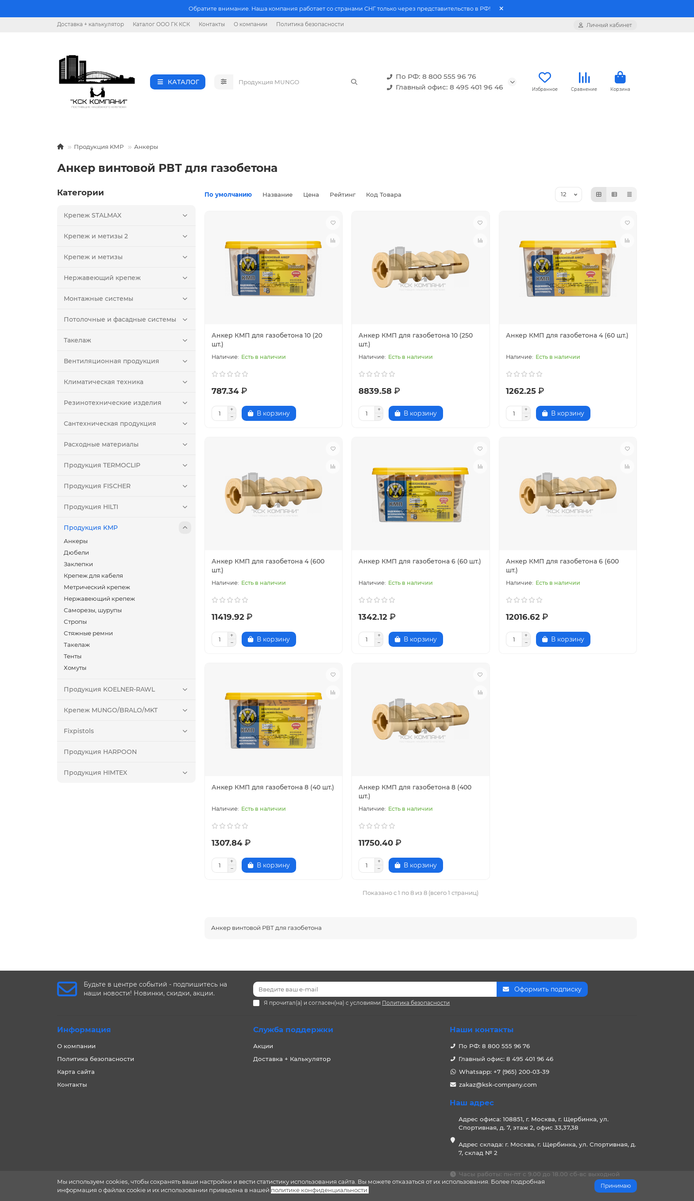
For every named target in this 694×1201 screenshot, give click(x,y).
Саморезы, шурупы (93, 612)
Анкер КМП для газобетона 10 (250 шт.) (416, 342)
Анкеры (146, 149)
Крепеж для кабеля (93, 578)
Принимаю (616, 1185)
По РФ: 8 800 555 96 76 (429, 78)
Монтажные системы (127, 301)
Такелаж (127, 343)
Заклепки (78, 566)
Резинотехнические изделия (127, 405)
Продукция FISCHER (127, 488)
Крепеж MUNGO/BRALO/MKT (127, 713)
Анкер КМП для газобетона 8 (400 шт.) (415, 794)
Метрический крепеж (97, 589)
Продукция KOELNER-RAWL (127, 692)
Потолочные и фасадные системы (127, 322)
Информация (84, 1029)
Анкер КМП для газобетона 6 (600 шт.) (562, 568)
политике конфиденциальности (319, 1189)
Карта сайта (76, 1071)
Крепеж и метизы (127, 259)
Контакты (212, 24)
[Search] (298, 83)
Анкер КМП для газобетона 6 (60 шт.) (420, 564)
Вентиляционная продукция (127, 364)
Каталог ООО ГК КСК (161, 24)
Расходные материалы (127, 447)
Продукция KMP (99, 149)
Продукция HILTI (127, 509)
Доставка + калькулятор (90, 24)
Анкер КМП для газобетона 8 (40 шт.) (273, 790)
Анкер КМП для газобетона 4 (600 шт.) (268, 568)
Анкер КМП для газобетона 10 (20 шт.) (267, 342)
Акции (263, 1045)
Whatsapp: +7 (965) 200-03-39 (504, 1071)
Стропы (75, 624)
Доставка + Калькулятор (292, 1058)
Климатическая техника (127, 384)
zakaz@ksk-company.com (498, 1084)
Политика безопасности (310, 24)
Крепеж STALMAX (127, 218)
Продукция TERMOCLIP (127, 468)
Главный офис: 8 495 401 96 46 (443, 88)
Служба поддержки (293, 1029)
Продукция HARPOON (100, 754)
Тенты (72, 658)
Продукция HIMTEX (127, 775)
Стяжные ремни (88, 635)
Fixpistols (127, 733)
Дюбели (76, 555)
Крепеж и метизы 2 (127, 239)
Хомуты (75, 670)
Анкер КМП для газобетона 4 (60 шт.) (567, 338)
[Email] (375, 989)
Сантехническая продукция (127, 426)
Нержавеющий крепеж (127, 280)
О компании (250, 24)
